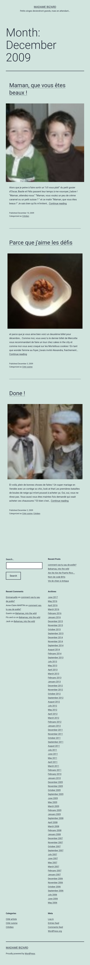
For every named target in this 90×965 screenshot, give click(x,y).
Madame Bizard (45, 7)
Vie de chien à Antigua (58, 581)
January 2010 (54, 778)
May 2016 (52, 601)
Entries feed (53, 923)
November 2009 (55, 786)
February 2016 (54, 613)
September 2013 (55, 657)
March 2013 (53, 673)
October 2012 (54, 694)
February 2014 (54, 653)
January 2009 (54, 814)
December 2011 (55, 730)
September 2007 (55, 850)
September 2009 (55, 794)
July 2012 (52, 706)
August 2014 (54, 649)
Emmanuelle (11, 597)
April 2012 (53, 714)
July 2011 (52, 750)
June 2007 (53, 858)
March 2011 (53, 766)
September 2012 (55, 698)
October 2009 (54, 790)
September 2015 (55, 633)
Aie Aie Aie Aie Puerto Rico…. (61, 573)
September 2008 (55, 818)
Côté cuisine (27, 367)
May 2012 (52, 709)
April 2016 (53, 605)
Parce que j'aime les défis (40, 242)
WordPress (30, 953)
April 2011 (53, 762)
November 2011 (55, 734)
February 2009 (54, 810)
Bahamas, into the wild (58, 569)
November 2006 (55, 882)
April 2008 (53, 822)
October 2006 (54, 886)
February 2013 (54, 677)
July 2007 (52, 854)
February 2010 (54, 774)
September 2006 (55, 890)
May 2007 (52, 862)
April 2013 (53, 669)
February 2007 (54, 870)
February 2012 (54, 722)
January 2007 (54, 874)
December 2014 (55, 637)
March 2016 (53, 609)
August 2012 (54, 702)
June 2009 (53, 798)
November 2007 (55, 842)
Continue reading (58, 203)
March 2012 (53, 718)
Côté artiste (11, 919)
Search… (10, 559)
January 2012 (54, 726)
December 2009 (55, 782)
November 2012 (55, 689)
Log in (51, 919)
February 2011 (54, 770)
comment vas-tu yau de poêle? (62, 565)
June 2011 (53, 754)
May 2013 (52, 665)
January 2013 (54, 681)
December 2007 (55, 838)
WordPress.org (55, 931)
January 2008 (54, 834)
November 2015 (55, 625)
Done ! (17, 393)
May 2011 (52, 758)
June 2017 (53, 597)
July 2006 (52, 894)
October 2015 (54, 629)
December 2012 (55, 685)
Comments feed (55, 927)
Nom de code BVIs (56, 577)
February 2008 (54, 830)
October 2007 (54, 846)
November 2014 (55, 641)
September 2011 (55, 742)
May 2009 (52, 802)
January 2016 (54, 617)
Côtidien (25, 216)
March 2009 (53, 806)
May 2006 (52, 902)
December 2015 (55, 621)
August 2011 (54, 746)
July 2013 (52, 661)
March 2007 (53, 866)
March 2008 (53, 826)
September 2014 (55, 645)
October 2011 (54, 738)
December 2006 (55, 878)
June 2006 (53, 898)
